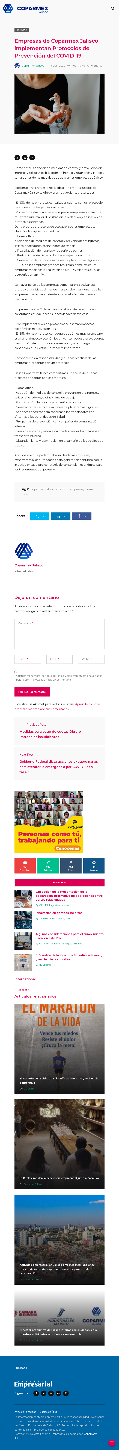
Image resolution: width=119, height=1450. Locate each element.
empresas (76, 489)
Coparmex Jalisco (28, 565)
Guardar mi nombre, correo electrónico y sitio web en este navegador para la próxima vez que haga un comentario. (59, 677)
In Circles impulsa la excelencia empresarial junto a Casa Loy (59, 1178)
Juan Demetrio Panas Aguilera (55, 918)
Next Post (29, 754)
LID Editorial (45, 964)
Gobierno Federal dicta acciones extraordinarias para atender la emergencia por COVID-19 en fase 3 (58, 767)
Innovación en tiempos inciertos (59, 913)
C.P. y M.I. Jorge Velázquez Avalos (56, 905)
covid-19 (61, 489)
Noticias (21, 30)
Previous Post (32, 724)
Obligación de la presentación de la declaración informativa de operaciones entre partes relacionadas (69, 896)
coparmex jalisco (42, 489)
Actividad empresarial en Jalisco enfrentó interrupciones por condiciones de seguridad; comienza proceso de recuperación (57, 1269)
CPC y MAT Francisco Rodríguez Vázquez (60, 943)
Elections (23, 990)
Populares (59, 882)
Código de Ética (48, 1411)
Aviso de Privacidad (25, 1411)
